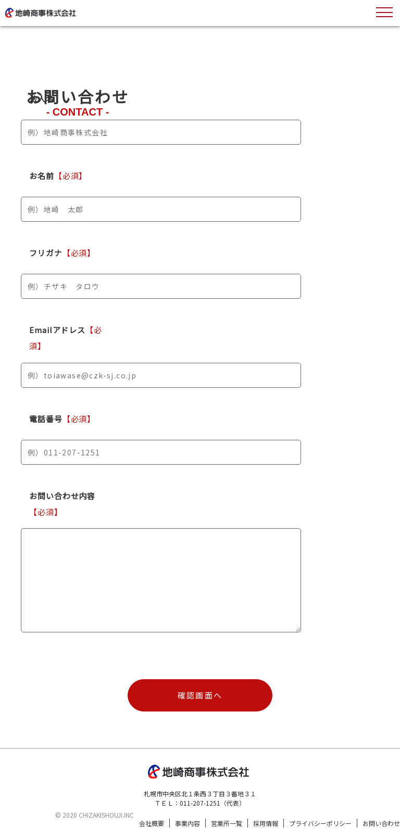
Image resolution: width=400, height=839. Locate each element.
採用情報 (265, 823)
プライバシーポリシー (320, 823)
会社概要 (151, 823)
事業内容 (187, 823)
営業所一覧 (226, 823)
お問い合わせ (381, 823)
